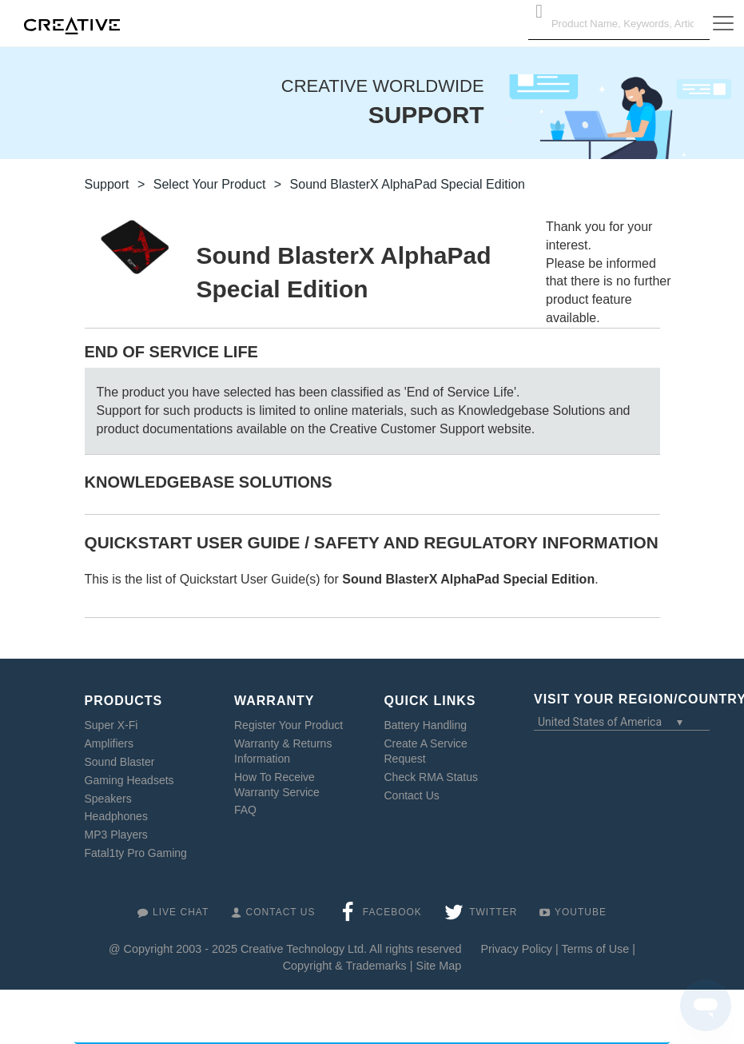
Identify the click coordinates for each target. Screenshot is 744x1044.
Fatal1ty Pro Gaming (136, 853)
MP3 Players (116, 834)
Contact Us (412, 795)
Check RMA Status (431, 777)
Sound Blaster (120, 761)
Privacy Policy (516, 948)
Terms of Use (596, 948)
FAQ (245, 809)
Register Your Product (288, 725)
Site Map (439, 965)
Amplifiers (109, 743)
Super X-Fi (111, 725)
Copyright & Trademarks (345, 965)
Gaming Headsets (129, 780)
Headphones (116, 816)
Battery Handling (425, 725)
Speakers (108, 798)
